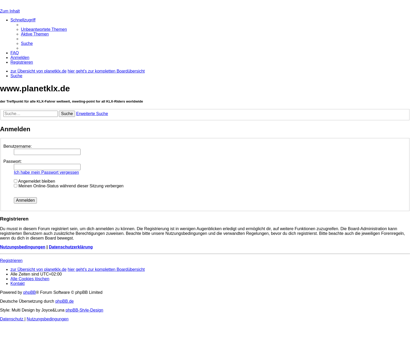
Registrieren (11, 260)
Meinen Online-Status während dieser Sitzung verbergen (68, 186)
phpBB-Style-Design (84, 310)
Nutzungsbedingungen (22, 247)
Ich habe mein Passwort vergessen (46, 172)
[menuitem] (44, 29)
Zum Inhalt (10, 11)
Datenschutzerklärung (71, 247)
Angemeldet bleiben (34, 181)
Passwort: (12, 161)
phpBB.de (64, 301)
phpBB (29, 292)
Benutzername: (17, 146)
